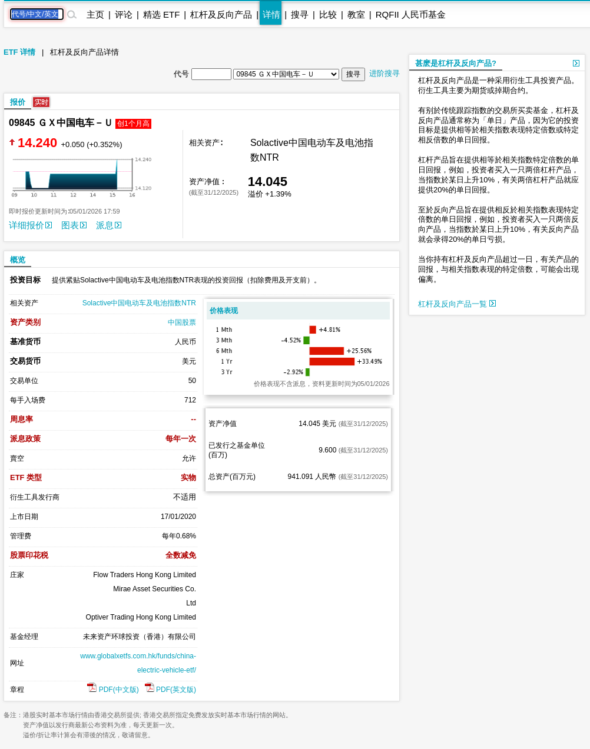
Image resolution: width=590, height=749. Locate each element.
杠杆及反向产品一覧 (457, 303)
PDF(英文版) (170, 689)
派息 (108, 225)
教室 (356, 14)
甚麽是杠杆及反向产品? (455, 63)
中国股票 (182, 322)
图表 (74, 225)
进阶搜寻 (384, 73)
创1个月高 (133, 123)
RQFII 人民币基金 (411, 14)
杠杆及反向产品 (221, 14)
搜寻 (300, 14)
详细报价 (30, 225)
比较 (328, 14)
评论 (123, 14)
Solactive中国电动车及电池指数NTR (139, 303)
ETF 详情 (19, 52)
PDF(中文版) (112, 689)
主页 (95, 14)
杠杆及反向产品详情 (84, 52)
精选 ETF (161, 14)
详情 (271, 14)
